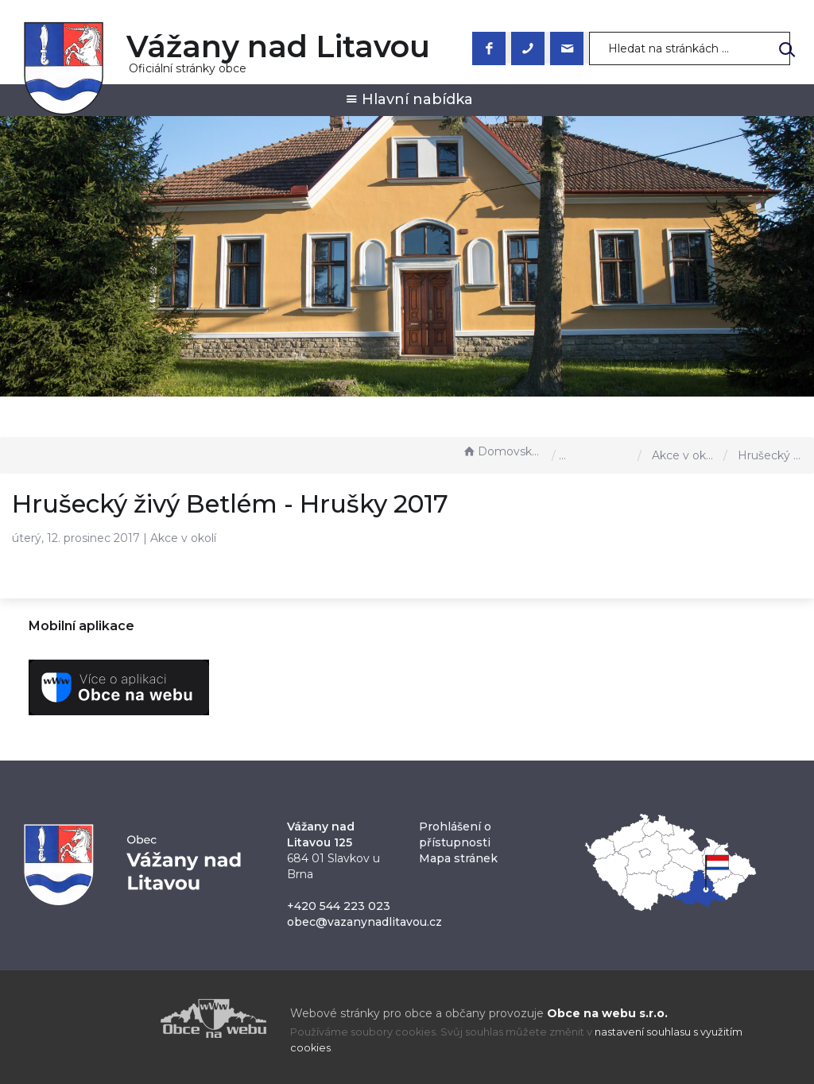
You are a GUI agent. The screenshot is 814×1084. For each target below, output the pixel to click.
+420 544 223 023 (338, 906)
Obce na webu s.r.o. (607, 1013)
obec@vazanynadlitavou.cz (364, 922)
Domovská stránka (503, 451)
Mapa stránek (458, 858)
